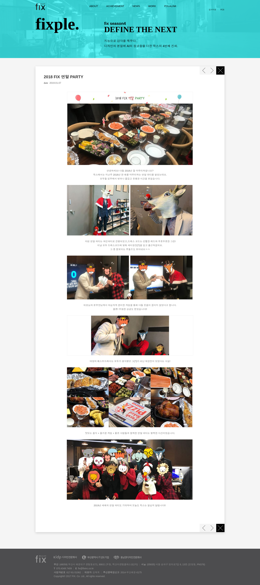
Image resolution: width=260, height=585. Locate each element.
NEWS (136, 6)
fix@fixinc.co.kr (86, 568)
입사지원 (212, 10)
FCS (222, 10)
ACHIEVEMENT (115, 6)
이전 (204, 70)
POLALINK (170, 6)
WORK (152, 6)
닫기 (220, 70)
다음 (212, 70)
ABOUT (93, 6)
